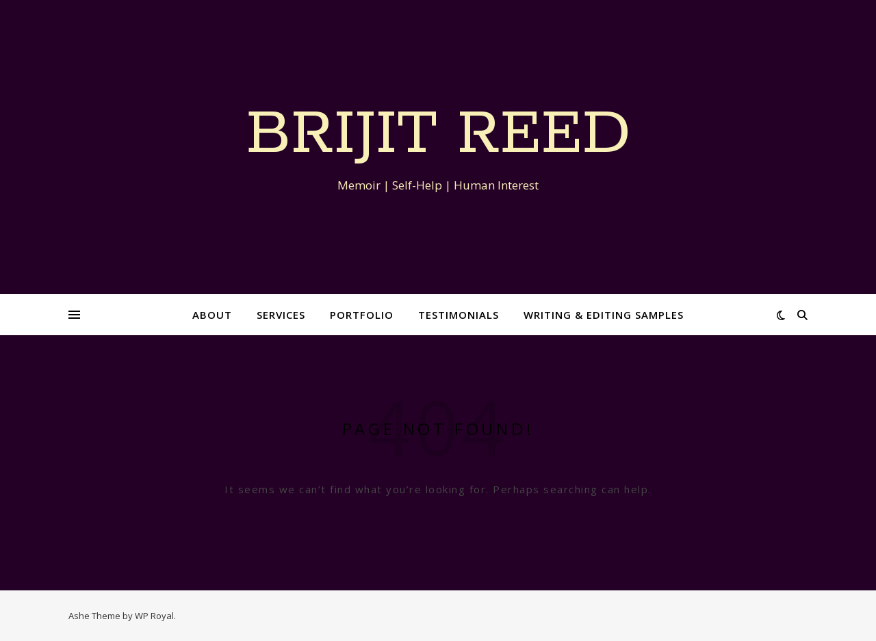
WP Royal (154, 616)
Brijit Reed (438, 135)
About (212, 315)
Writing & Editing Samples (604, 315)
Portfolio (362, 315)
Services (281, 315)
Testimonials (458, 315)
